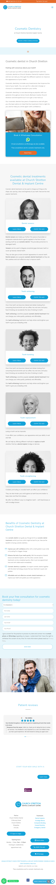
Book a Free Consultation (28, 41)
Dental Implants (40, 818)
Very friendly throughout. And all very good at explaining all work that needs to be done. (28, 724)
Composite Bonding (40, 823)
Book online (40, 840)
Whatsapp (40, 854)
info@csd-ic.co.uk (15, 1)
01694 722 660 (42, 1)
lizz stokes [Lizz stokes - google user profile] (28, 718)
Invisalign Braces (40, 820)
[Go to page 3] (29, 736)
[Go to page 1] (26, 736)
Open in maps (16, 834)
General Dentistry (40, 825)
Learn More (17, 229)
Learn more (43, 770)
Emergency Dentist (39, 827)
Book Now (27, 153)
